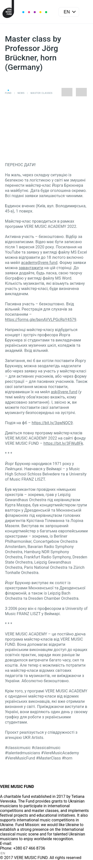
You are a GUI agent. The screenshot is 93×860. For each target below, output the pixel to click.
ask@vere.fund (64, 392)
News (21, 93)
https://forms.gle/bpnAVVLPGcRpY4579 (40, 319)
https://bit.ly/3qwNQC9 (52, 422)
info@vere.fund (26, 843)
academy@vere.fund (39, 262)
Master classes (42, 93)
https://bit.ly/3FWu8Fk (63, 443)
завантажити (31, 267)
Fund (8, 93)
